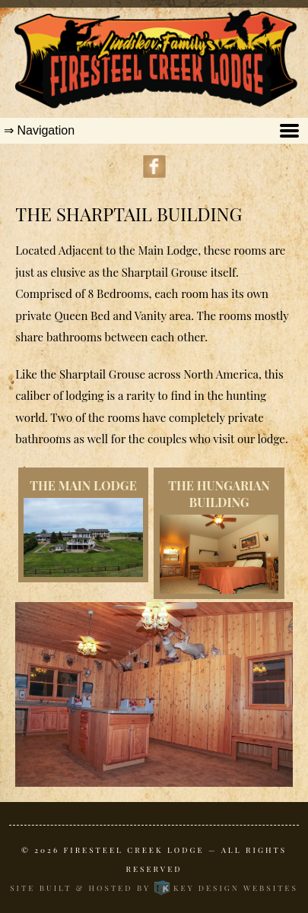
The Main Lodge (83, 485)
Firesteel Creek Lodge (134, 850)
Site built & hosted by (154, 888)
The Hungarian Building (219, 493)
